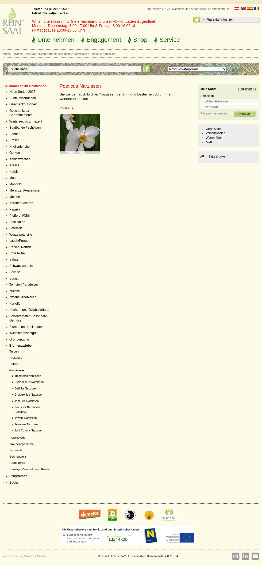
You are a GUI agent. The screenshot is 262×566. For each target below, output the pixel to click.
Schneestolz (17, 456)
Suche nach (19, 69)
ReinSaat (30, 53)
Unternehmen (56, 39)
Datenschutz (180, 8)
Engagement (104, 39)
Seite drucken (217, 156)
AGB (167, 8)
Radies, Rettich (20, 247)
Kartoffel (15, 303)
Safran (13, 364)
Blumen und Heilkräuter (26, 327)
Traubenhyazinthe (21, 444)
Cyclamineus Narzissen (29, 382)
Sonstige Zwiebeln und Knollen (30, 469)
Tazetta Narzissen (25, 417)
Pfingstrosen (18, 476)
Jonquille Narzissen (26, 401)
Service (170, 39)
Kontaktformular (220, 8)
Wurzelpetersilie (20, 234)
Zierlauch (15, 450)
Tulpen (14, 351)
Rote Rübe (17, 253)
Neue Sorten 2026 (22, 92)
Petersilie (15, 228)
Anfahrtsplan (199, 8)
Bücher (14, 482)
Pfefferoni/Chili (19, 215)
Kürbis (13, 172)
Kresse (14, 165)
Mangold (15, 184)
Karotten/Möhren (21, 203)
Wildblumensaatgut (23, 333)
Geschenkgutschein (23, 104)
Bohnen (14, 134)
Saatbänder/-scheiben (25, 127)
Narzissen (80, 53)
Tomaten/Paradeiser (23, 284)
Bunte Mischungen (22, 98)
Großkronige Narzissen (28, 394)
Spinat (13, 278)
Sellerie (14, 272)
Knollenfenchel (19, 146)
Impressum (154, 8)
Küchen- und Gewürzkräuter (29, 310)
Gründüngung (19, 339)
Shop (140, 39)
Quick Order (214, 128)
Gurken (14, 153)
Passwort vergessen (214, 113)
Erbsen (14, 140)
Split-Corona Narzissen (28, 430)
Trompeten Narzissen (27, 375)
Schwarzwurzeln (21, 266)
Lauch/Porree (19, 241)
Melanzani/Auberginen (25, 190)
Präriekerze (17, 462)
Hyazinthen (17, 437)
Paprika (14, 209)
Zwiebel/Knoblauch (22, 297)
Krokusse (15, 357)
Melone (14, 197)
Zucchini (15, 291)
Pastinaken (17, 222)
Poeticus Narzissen (27, 407)
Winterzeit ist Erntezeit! (25, 121)
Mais (12, 178)
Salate (13, 259)
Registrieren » (247, 88)
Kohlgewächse (19, 159)
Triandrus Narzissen (26, 424)
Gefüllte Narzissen (25, 388)
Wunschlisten (214, 137)
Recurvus (20, 411)
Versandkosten (215, 133)
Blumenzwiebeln (60, 53)
